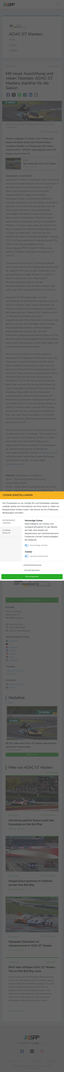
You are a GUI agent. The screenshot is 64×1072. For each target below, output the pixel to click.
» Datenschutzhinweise (32, 565)
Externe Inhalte (6, 531)
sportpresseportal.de (39, 556)
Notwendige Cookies (8, 521)
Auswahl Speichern (32, 570)
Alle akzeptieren (32, 576)
